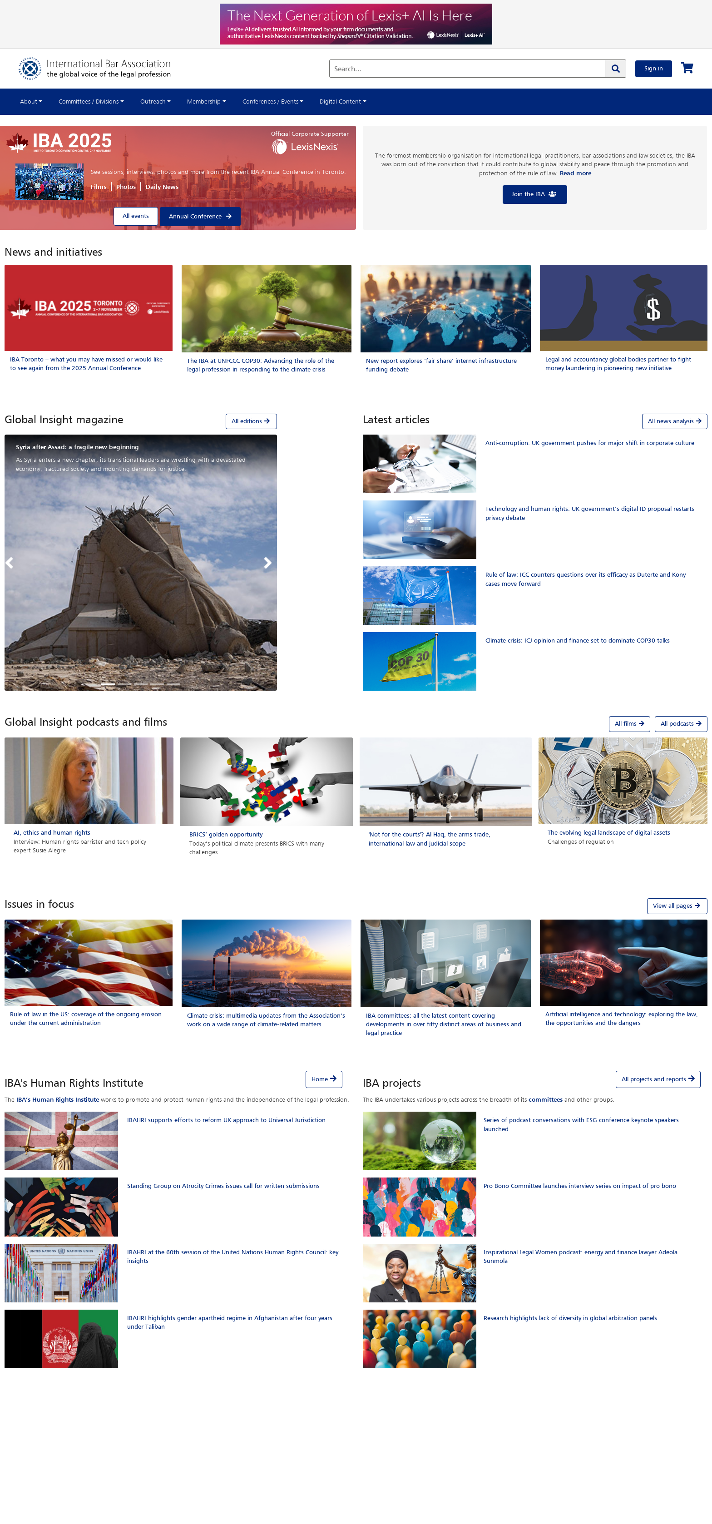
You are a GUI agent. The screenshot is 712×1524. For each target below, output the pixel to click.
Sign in (653, 68)
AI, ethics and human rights (52, 833)
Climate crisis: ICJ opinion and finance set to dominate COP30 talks (577, 641)
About (28, 102)
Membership (204, 102)
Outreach (153, 102)
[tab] (141, 421)
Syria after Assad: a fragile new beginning (77, 447)
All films (629, 724)
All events (136, 216)
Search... (348, 69)
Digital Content (340, 102)
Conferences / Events (270, 102)
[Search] (615, 68)
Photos (126, 187)
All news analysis (675, 421)
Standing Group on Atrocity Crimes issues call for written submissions (223, 1186)
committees (546, 1100)
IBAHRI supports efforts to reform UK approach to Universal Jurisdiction (226, 1120)
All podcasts (681, 724)
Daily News (162, 187)
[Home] (104, 68)
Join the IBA (535, 194)
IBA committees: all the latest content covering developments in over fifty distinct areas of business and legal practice (443, 1024)
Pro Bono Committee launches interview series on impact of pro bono (580, 1186)
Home (320, 1079)
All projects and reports (654, 1079)
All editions (251, 421)
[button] (11, 563)
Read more (575, 173)
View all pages (677, 905)
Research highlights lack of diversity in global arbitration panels (570, 1318)
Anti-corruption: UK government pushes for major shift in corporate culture (589, 443)
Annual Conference (195, 216)
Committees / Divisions (89, 102)
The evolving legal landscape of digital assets (609, 833)
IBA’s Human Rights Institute (57, 1100)
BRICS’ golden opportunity (225, 834)
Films (98, 187)
